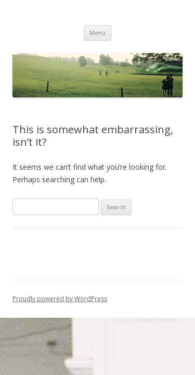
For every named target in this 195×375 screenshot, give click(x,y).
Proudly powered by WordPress (59, 298)
